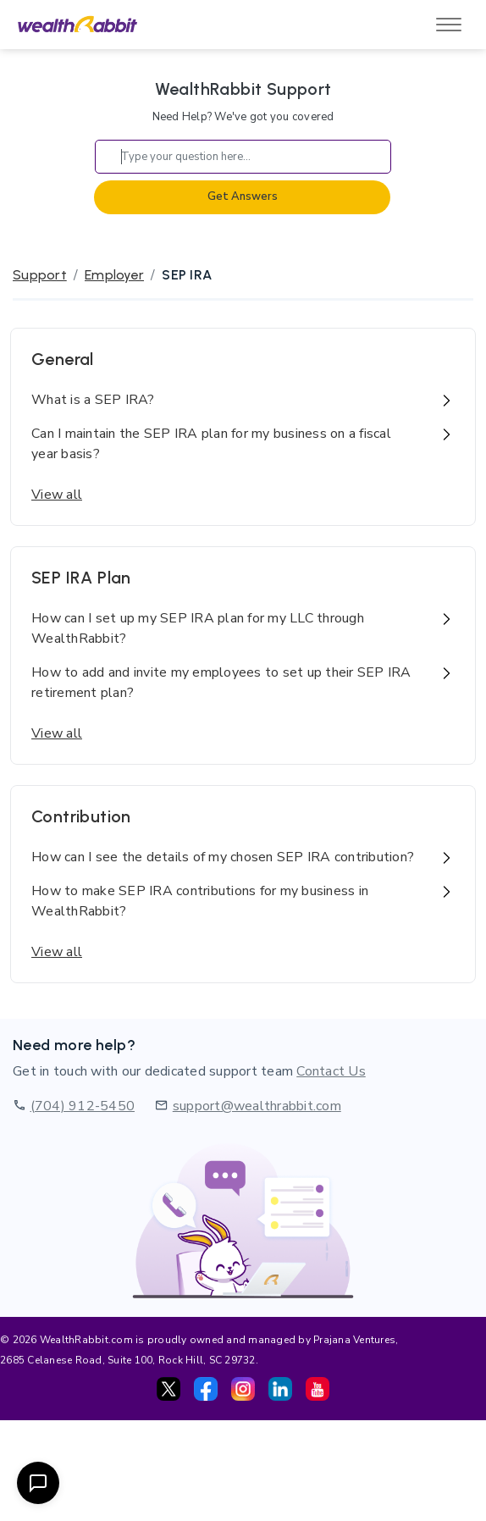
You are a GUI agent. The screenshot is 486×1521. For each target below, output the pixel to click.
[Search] (243, 157)
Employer (114, 275)
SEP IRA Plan (81, 577)
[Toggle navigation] (448, 24)
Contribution (81, 816)
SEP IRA (187, 275)
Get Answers (242, 196)
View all (56, 494)
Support (40, 275)
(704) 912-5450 (82, 1106)
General (62, 359)
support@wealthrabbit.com (257, 1106)
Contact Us (331, 1071)
